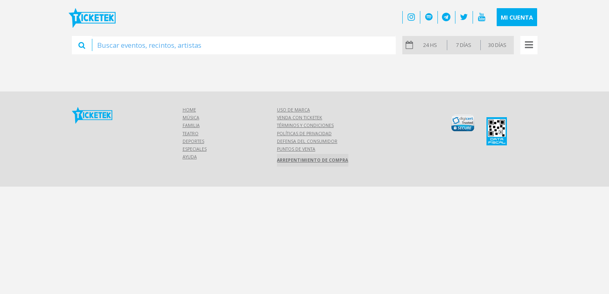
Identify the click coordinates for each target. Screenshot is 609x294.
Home (189, 110)
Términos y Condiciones (305, 125)
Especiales (195, 149)
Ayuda (190, 157)
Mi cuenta (517, 17)
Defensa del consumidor (307, 141)
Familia (191, 125)
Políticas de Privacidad (304, 133)
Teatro (191, 133)
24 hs (430, 45)
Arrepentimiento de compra (312, 160)
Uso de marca (293, 110)
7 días (463, 45)
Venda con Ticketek (299, 117)
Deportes (193, 141)
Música (191, 117)
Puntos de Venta (296, 149)
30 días (497, 45)
